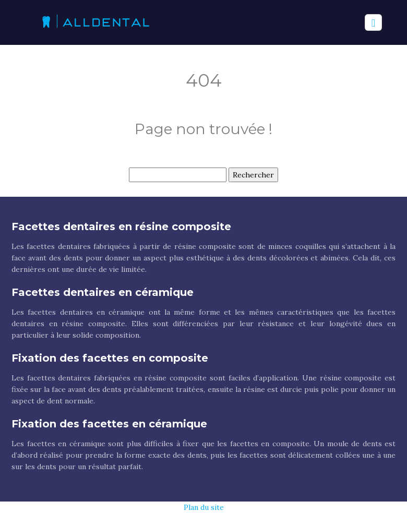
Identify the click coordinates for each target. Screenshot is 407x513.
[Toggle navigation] (373, 22)
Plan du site (204, 507)
